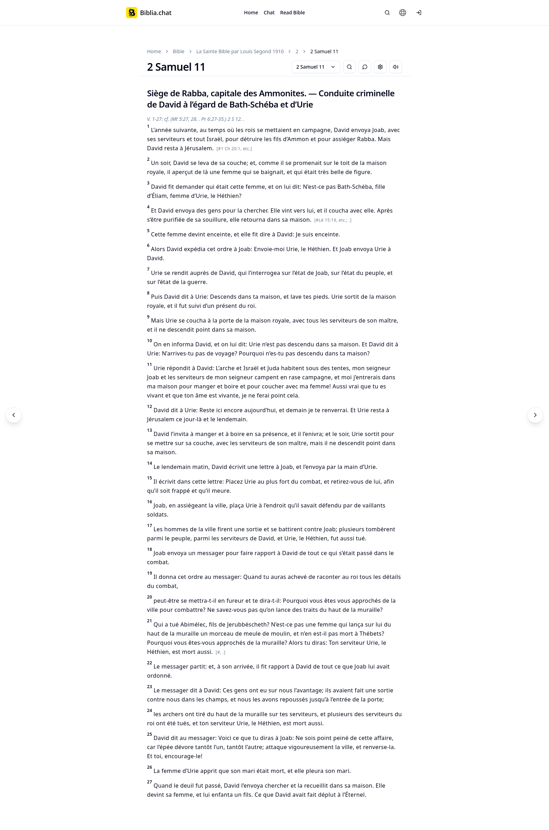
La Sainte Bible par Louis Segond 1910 (240, 51)
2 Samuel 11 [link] (324, 51)
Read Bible (292, 12)
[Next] (535, 415)
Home (251, 12)
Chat (269, 12)
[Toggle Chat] (365, 67)
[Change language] (402, 12)
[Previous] (14, 415)
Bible (179, 51)
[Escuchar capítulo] (395, 67)
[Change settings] (380, 67)
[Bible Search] (387, 12)
